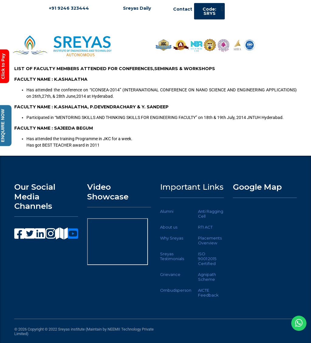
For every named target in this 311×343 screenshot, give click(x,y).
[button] (222, 8)
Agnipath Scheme (207, 277)
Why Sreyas (171, 238)
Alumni (166, 211)
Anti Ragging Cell (210, 214)
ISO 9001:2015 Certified (207, 258)
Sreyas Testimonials (172, 256)
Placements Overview (210, 240)
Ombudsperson (175, 290)
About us (168, 227)
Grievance (170, 274)
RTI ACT (205, 227)
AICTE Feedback (208, 292)
